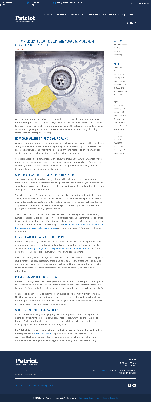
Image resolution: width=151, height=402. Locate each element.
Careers (131, 14)
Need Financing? (140, 3)
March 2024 (118, 146)
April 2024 (118, 143)
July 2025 (117, 98)
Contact (131, 23)
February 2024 (119, 150)
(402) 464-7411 (36, 3)
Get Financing (22, 385)
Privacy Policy (47, 385)
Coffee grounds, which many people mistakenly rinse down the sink (58, 248)
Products (114, 14)
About (47, 14)
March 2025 (118, 105)
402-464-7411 (103, 370)
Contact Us (35, 385)
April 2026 (118, 67)
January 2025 (119, 112)
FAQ (123, 14)
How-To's (117, 51)
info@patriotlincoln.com (69, 2)
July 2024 (117, 133)
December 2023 (120, 153)
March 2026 (118, 71)
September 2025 (120, 91)
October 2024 (119, 122)
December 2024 (120, 115)
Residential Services (93, 14)
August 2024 (119, 129)
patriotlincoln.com (42, 333)
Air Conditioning (120, 44)
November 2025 (120, 84)
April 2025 (118, 102)
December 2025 (120, 81)
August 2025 (119, 95)
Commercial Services (66, 14)
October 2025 (119, 88)
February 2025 (119, 108)
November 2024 (120, 119)
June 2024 (118, 136)
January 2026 (119, 77)
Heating (117, 48)
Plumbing (19, 49)
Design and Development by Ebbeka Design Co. (98, 398)
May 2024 (117, 139)
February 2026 (119, 74)
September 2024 (120, 126)
